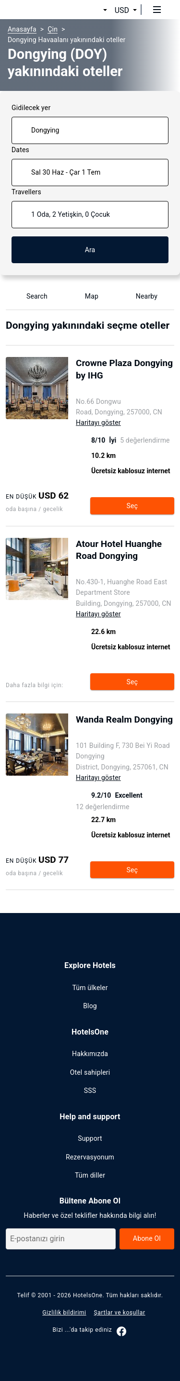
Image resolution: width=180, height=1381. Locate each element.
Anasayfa (22, 29)
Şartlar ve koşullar (119, 1312)
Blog (90, 1006)
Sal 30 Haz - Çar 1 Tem (66, 172)
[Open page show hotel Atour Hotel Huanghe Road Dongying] (125, 557)
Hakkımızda (90, 1054)
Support (90, 1138)
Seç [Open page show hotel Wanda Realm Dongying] (132, 870)
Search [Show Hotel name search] (31, 296)
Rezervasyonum (90, 1157)
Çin (53, 29)
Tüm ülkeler (90, 987)
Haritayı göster (98, 422)
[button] (93, 10)
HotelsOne (87, 1295)
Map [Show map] (85, 296)
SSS (90, 1090)
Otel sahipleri (90, 1072)
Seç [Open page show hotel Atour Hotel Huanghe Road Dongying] (132, 682)
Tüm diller (90, 1175)
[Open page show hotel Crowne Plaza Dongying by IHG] (125, 376)
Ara (90, 250)
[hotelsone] (44, 9)
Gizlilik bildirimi (64, 1312)
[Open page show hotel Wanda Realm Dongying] (125, 726)
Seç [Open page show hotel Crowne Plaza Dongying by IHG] (132, 506)
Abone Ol (147, 1238)
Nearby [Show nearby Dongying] (140, 296)
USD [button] (122, 10)
